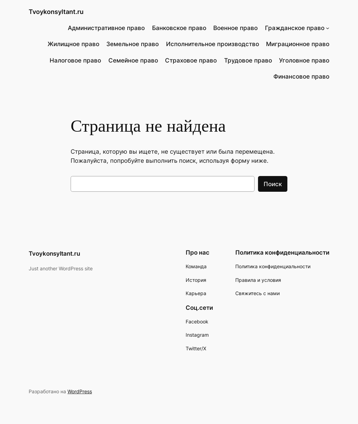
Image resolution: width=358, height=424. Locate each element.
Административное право (106, 27)
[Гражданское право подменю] (327, 28)
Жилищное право (73, 44)
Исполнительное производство (212, 44)
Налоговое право (75, 60)
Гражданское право (294, 27)
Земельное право (132, 44)
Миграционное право (297, 44)
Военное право (235, 27)
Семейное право (133, 60)
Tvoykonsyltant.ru (56, 11)
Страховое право (191, 60)
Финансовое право (301, 76)
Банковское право (179, 27)
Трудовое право (248, 60)
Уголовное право (304, 60)
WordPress (79, 391)
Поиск (273, 184)
